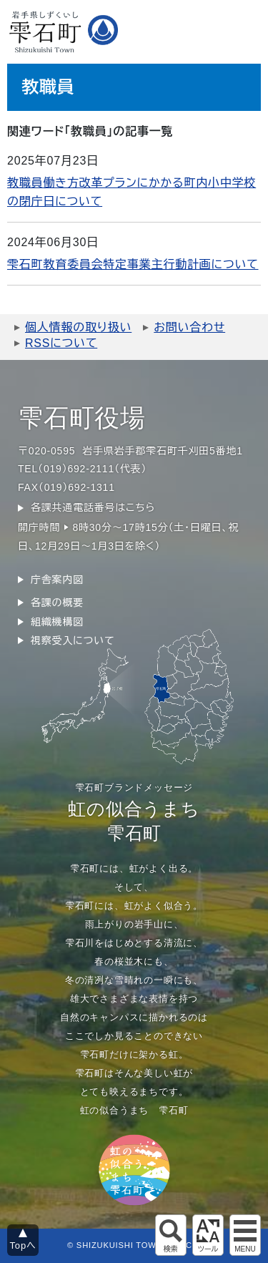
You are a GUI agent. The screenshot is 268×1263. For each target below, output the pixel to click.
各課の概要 (57, 602)
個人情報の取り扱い (78, 327)
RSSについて (61, 343)
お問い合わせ (189, 327)
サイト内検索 (171, 1235)
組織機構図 (57, 622)
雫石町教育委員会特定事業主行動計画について (133, 264)
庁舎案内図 (57, 579)
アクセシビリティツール (208, 1235)
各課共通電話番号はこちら (93, 507)
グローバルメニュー (245, 1235)
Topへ (23, 1245)
